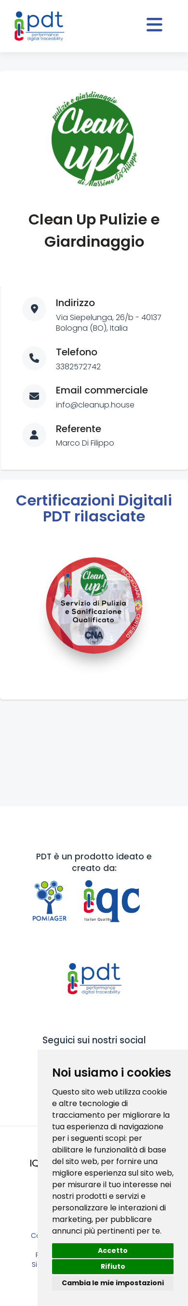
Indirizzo (75, 302)
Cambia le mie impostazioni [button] (113, 1283)
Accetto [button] (113, 1250)
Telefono (76, 352)
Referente (78, 428)
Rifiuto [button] (113, 1266)
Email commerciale (102, 390)
